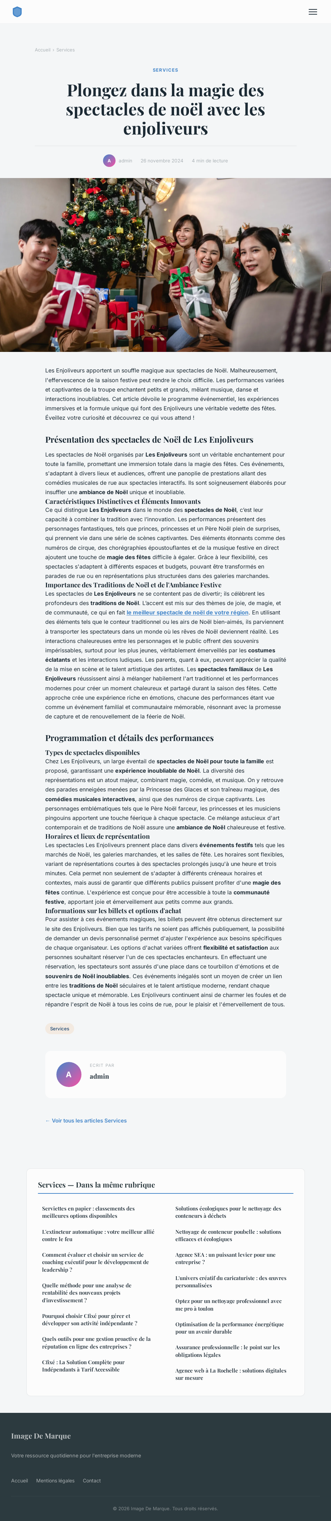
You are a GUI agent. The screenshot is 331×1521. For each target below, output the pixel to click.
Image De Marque (41, 1435)
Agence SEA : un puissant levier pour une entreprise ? (225, 1258)
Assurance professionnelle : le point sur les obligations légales (227, 1351)
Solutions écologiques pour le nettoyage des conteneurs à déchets (228, 1212)
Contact (92, 1480)
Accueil (42, 50)
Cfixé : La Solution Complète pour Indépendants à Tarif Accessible (83, 1366)
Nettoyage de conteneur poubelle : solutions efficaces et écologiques (228, 1235)
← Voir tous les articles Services (86, 1120)
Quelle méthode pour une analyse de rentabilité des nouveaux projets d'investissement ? (87, 1293)
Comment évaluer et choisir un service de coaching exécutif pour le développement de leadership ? (95, 1262)
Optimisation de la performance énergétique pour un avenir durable (229, 1328)
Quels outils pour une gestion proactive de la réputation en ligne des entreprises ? (96, 1342)
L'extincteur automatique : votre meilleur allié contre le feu (98, 1235)
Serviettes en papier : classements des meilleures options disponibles (88, 1212)
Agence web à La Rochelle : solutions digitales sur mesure (230, 1374)
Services (65, 50)
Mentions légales (55, 1480)
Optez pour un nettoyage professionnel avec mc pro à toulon (228, 1304)
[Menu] (313, 11)
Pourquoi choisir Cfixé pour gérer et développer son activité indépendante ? (89, 1319)
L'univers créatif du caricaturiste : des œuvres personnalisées (230, 1281)
